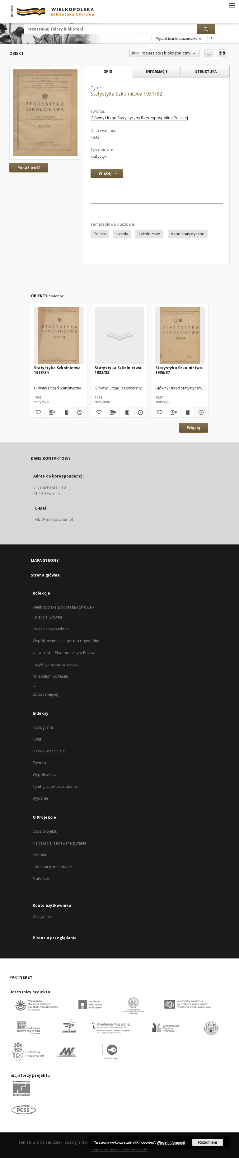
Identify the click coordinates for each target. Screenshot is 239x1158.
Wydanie (40, 798)
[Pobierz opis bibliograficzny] (52, 412)
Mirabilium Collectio (50, 676)
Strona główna (45, 575)
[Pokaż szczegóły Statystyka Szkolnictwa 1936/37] (200, 412)
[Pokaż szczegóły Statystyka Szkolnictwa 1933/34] (79, 412)
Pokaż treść (28, 167)
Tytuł (37, 739)
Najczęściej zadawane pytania (59, 843)
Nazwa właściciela (49, 751)
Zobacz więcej (46, 694)
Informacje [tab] (156, 71)
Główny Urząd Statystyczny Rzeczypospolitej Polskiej (139, 117)
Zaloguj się (43, 917)
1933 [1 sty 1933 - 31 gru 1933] (95, 137)
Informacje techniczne (52, 866)
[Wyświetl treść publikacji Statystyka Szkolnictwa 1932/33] (127, 412)
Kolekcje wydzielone (51, 629)
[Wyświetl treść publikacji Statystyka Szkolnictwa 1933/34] (66, 412)
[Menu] (231, 5)
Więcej (193, 427)
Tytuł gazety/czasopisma (55, 786)
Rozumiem (207, 1142)
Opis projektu (45, 831)
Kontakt (39, 855)
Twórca (39, 762)
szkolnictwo (149, 234)
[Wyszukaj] (206, 29)
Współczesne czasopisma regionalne (66, 640)
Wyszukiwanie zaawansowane (178, 38)
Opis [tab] (108, 71)
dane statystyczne (187, 234)
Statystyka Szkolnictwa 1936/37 (178, 370)
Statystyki (41, 878)
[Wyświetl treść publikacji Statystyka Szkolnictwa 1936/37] (187, 412)
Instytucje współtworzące (55, 664)
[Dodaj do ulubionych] (208, 53)
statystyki (99, 156)
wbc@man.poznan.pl (54, 519)
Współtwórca (44, 774)
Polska (100, 234)
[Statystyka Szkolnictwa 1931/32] (45, 112)
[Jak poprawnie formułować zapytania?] (211, 38)
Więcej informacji (171, 1142)
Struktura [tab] (206, 71)
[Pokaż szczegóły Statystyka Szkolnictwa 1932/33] (140, 412)
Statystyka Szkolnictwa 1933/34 (57, 370)
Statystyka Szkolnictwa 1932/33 (118, 370)
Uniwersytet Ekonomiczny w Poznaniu (66, 652)
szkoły (122, 234)
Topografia (43, 727)
